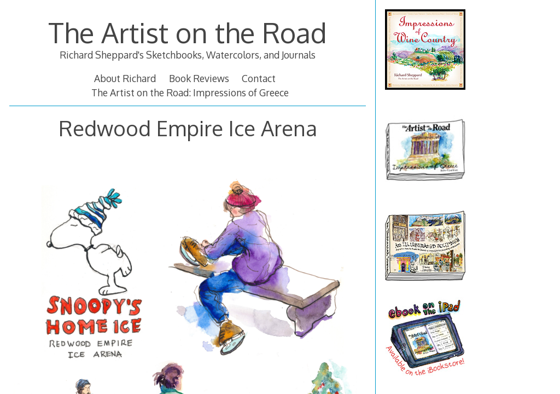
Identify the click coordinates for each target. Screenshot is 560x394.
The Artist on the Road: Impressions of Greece (190, 92)
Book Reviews (199, 78)
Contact (259, 78)
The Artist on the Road (187, 32)
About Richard (125, 78)
